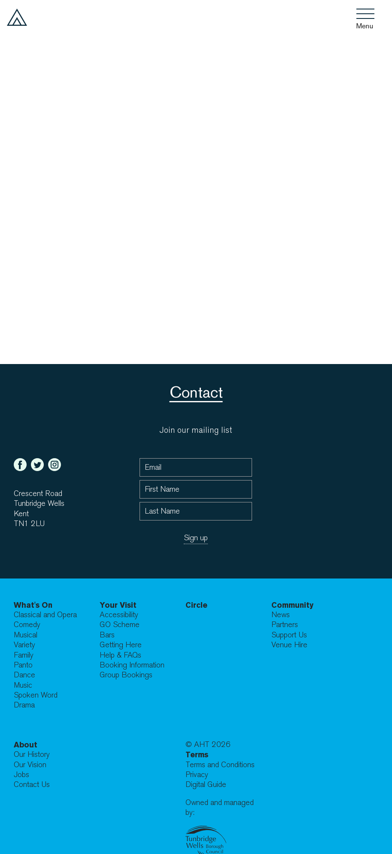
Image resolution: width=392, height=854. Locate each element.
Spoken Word (36, 695)
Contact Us (32, 784)
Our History (32, 754)
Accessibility (119, 614)
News (280, 614)
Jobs (21, 774)
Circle (196, 604)
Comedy (27, 624)
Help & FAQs (120, 655)
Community (292, 604)
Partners (284, 624)
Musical (25, 635)
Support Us (289, 635)
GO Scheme (120, 624)
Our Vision (30, 764)
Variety (24, 644)
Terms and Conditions (220, 764)
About (25, 744)
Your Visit (118, 604)
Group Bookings (126, 675)
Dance (24, 675)
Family (23, 655)
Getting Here (121, 644)
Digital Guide (205, 784)
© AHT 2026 (208, 744)
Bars (107, 635)
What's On (33, 604)
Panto (23, 665)
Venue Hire (289, 644)
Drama (24, 705)
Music (23, 685)
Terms (196, 754)
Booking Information (132, 665)
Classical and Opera (45, 614)
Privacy (196, 774)
